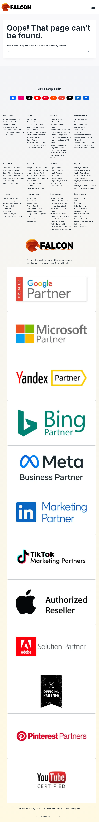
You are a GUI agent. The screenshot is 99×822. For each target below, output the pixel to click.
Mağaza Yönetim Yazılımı (36, 140)
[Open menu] (95, 7)
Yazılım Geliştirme (33, 119)
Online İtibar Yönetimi (58, 198)
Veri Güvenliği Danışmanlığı (60, 226)
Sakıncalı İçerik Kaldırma (83, 219)
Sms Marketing (80, 124)
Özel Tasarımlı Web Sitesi (12, 127)
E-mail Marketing (80, 122)
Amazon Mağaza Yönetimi (60, 130)
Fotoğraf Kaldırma (81, 208)
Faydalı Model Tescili (34, 208)
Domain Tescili (32, 203)
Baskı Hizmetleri (56, 183)
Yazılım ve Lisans (80, 175)
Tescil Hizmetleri (33, 194)
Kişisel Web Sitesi (9, 122)
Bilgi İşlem (78, 161)
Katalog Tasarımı (56, 168)
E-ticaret (53, 113)
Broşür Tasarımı (56, 170)
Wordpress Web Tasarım (12, 119)
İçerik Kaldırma (80, 194)
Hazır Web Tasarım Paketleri (13, 130)
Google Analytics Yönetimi (84, 140)
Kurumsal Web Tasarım (11, 117)
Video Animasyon (9, 214)
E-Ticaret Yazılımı (57, 119)
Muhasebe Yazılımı (34, 135)
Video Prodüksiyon (10, 201)
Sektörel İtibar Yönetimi (59, 201)
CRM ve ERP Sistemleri (35, 124)
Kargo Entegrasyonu (58, 145)
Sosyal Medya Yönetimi (12, 165)
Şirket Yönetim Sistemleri (36, 132)
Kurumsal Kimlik (56, 175)
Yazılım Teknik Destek (82, 170)
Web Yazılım (31, 117)
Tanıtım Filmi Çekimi (10, 198)
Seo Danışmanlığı (80, 117)
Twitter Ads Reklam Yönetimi (37, 178)
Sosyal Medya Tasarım (59, 178)
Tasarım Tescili (32, 206)
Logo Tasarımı (55, 165)
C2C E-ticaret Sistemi (58, 150)
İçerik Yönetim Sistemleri (36, 122)
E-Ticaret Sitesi (56, 117)
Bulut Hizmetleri (33, 127)
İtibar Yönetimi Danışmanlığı (61, 219)
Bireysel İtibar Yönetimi (59, 206)
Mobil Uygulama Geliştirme (37, 130)
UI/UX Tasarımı (8, 132)
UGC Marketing (9, 183)
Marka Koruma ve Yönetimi (60, 216)
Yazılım (29, 113)
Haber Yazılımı (32, 137)
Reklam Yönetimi (33, 161)
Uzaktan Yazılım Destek (83, 173)
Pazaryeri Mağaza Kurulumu (61, 135)
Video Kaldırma (80, 201)
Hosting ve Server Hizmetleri (85, 188)
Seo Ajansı (78, 119)
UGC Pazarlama (33, 181)
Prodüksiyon (8, 194)
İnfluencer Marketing (11, 186)
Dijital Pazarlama (80, 113)
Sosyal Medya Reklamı (11, 168)
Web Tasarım (8, 113)
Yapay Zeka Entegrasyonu (36, 142)
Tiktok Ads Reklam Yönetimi (37, 188)
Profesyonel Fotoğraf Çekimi (13, 203)
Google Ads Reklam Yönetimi (38, 165)
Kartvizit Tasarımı (57, 173)
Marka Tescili (32, 198)
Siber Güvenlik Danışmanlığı (61, 229)
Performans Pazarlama (82, 132)
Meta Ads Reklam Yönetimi (37, 175)
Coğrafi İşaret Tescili (34, 211)
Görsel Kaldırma (80, 198)
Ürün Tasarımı (55, 181)
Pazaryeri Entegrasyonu (59, 132)
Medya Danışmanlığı (58, 224)
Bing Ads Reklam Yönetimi (36, 173)
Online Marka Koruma (58, 214)
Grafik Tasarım (56, 161)
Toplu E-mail (79, 127)
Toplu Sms (78, 130)
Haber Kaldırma (80, 206)
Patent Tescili (32, 201)
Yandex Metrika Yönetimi (83, 142)
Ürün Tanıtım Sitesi (10, 124)
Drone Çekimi (8, 211)
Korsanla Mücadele (81, 226)
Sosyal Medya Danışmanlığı (13, 170)
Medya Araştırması (57, 221)
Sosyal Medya (8, 161)
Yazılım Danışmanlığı (34, 145)
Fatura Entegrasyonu (58, 142)
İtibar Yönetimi (56, 194)
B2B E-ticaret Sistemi (58, 148)
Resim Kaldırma (80, 211)
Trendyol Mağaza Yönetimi (60, 127)
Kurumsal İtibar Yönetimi (59, 203)
